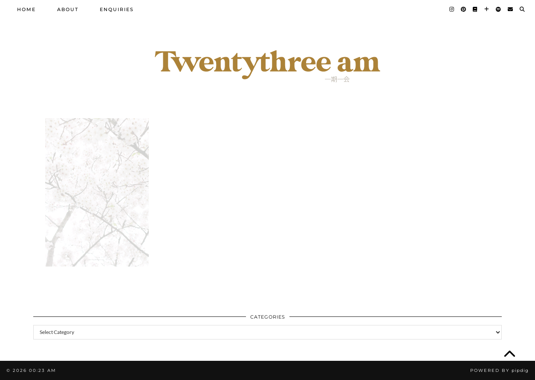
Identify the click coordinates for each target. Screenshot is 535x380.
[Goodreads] (475, 9)
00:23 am (42, 370)
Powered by (499, 370)
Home (26, 9)
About (67, 9)
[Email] (511, 9)
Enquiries (117, 9)
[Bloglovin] (487, 9)
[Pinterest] (464, 9)
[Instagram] (452, 9)
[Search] (523, 9)
